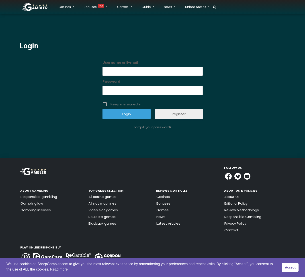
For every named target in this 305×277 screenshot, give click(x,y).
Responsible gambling (38, 196)
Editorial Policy (236, 203)
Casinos (66, 7)
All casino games (102, 196)
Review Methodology (241, 210)
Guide (148, 7)
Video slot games (103, 210)
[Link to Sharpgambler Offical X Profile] (237, 176)
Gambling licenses (35, 210)
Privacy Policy (235, 223)
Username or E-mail (120, 62)
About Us (231, 196)
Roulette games (102, 216)
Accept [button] (290, 267)
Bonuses (95, 7)
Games (124, 7)
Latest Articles (168, 223)
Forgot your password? (153, 127)
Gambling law (31, 203)
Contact (231, 230)
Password (111, 81)
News (169, 7)
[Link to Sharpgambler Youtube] (247, 176)
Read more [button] (59, 269)
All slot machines (102, 203)
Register (179, 114)
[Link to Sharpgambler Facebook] (228, 176)
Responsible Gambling (242, 216)
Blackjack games (102, 223)
